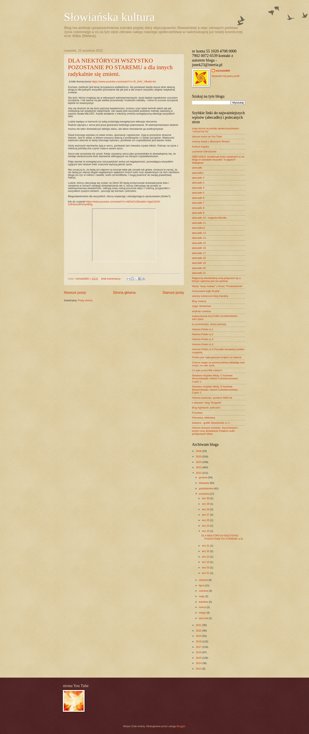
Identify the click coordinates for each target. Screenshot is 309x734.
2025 (199, 456)
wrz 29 (206, 503)
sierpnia (203, 579)
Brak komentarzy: (111, 278)
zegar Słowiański (201, 306)
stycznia (204, 618)
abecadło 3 (198, 182)
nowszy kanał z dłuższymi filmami (211, 141)
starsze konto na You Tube (207, 136)
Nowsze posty (75, 293)
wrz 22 (206, 531)
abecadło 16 (199, 247)
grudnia (203, 477)
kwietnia (204, 601)
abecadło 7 (198, 202)
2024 (199, 462)
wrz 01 (206, 573)
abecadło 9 (198, 212)
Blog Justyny (199, 301)
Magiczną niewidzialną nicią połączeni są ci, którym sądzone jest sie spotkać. (216, 280)
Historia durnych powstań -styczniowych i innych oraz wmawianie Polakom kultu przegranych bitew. (215, 430)
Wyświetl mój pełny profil (225, 76)
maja (202, 596)
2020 (199, 630)
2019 (199, 635)
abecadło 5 (198, 192)
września (204, 493)
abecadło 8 (198, 207)
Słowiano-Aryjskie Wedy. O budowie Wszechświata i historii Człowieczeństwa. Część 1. (215, 378)
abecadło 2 (198, 177)
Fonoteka (197, 412)
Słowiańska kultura (109, 16)
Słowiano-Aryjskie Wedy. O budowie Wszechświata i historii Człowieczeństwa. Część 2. (215, 389)
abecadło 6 (198, 197)
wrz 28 (206, 509)
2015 (199, 657)
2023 (199, 467)
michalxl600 (223, 70)
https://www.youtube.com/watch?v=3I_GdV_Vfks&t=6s (124, 81)
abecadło (197, 167)
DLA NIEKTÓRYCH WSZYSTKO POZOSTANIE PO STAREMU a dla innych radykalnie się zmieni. (120, 67)
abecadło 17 (199, 253)
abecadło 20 (199, 268)
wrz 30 (206, 498)
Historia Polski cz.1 (202, 329)
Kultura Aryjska (200, 146)
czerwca (204, 590)
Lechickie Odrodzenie (204, 151)
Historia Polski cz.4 (202, 344)
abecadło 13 (199, 232)
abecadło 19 (199, 262)
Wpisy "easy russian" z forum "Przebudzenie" (217, 286)
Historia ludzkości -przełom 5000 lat (212, 397)
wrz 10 (206, 562)
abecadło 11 (199, 222)
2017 (199, 646)
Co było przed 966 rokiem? (207, 370)
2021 (199, 625)
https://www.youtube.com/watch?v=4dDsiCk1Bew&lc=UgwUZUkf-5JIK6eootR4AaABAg (114, 203)
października (206, 488)
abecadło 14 (199, 237)
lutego (203, 612)
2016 (199, 652)
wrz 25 (206, 520)
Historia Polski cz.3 (202, 339)
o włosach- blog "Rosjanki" (207, 402)
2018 (199, 641)
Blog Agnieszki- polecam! (206, 407)
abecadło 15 (199, 243)
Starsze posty (173, 293)
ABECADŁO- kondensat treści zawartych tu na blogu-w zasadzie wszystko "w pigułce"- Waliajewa (218, 159)
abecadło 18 (199, 257)
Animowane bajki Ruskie (206, 291)
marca (203, 607)
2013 (199, 668)
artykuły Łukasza (201, 311)
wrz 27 (206, 514)
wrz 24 (206, 525)
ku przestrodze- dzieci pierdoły (209, 324)
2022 (199, 472)
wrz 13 (206, 556)
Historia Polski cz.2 (202, 334)
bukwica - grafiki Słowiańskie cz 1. (211, 422)
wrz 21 (206, 545)
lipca (202, 585)
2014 (199, 663)
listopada (204, 482)
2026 (199, 451)
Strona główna (124, 293)
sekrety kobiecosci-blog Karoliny (210, 296)
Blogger (181, 726)
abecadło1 (198, 172)
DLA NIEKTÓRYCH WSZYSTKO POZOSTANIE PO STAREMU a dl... (223, 537)
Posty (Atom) (85, 300)
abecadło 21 (199, 272)
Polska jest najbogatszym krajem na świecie (216, 357)
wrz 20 (206, 551)
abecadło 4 (198, 187)
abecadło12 (198, 227)
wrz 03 (206, 567)
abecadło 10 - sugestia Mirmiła (209, 217)
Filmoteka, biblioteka (203, 417)
